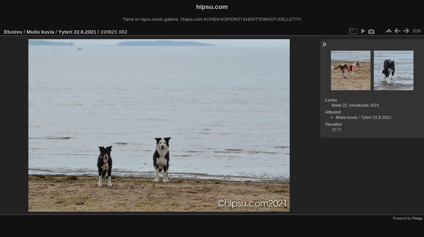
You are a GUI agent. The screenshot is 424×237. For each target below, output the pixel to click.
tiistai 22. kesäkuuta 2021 (355, 105)
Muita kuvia (40, 32)
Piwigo (417, 218)
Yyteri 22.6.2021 (77, 32)
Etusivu (13, 32)
